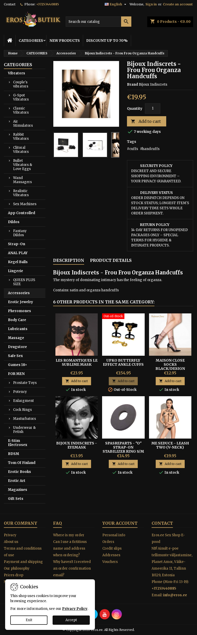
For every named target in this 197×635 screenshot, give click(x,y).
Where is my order (68, 535)
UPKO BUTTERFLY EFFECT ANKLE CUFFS (123, 362)
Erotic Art (16, 481)
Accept (71, 620)
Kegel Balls (18, 262)
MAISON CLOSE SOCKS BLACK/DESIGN (170, 364)
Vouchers (110, 562)
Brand (132, 84)
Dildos (13, 222)
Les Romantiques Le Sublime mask (76, 362)
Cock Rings (22, 410)
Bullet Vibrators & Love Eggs (22, 164)
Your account (119, 523)
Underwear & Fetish (24, 429)
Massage (16, 338)
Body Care (17, 320)
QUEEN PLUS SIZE (24, 282)
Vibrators (16, 73)
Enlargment (23, 401)
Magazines (17, 490)
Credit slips (112, 548)
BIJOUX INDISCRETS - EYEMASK (76, 445)
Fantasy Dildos (20, 233)
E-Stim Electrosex (17, 443)
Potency (20, 392)
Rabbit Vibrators (21, 136)
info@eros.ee (175, 595)
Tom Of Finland (21, 463)
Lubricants (17, 329)
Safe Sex (15, 356)
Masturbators (24, 418)
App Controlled (21, 213)
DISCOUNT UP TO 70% (107, 40)
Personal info (113, 535)
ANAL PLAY (17, 253)
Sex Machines (24, 204)
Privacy (10, 535)
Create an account (178, 4)
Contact (9, 4)
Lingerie (15, 271)
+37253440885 (47, 4)
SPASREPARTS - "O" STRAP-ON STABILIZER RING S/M (123, 447)
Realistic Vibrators (21, 193)
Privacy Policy (74, 609)
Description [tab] (68, 260)
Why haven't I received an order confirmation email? (72, 568)
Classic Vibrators (21, 110)
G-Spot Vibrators (21, 97)
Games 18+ (17, 365)
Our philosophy (16, 568)
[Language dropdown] (116, 4)
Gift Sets (15, 499)
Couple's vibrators (20, 84)
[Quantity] (152, 108)
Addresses (111, 555)
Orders (108, 542)
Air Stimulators (23, 123)
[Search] (98, 21)
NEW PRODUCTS (65, 40)
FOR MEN (16, 374)
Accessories (19, 293)
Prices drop (13, 575)
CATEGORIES (31, 40)
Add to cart (146, 121)
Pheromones (19, 311)
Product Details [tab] (111, 260)
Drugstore (17, 347)
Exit (29, 620)
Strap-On (16, 244)
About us (11, 542)
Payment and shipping (23, 562)
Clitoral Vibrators (21, 149)
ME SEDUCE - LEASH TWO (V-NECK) (170, 445)
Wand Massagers (22, 180)
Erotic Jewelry (20, 302)
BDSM (13, 454)
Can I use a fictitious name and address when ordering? (70, 548)
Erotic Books (19, 472)
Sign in (151, 4)
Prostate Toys (25, 383)
